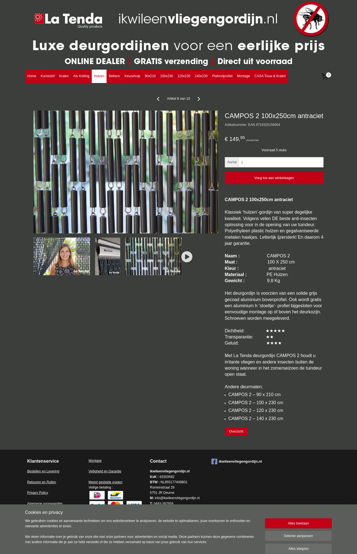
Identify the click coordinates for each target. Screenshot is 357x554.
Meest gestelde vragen (105, 482)
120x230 (183, 76)
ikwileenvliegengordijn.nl (236, 461)
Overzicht (236, 431)
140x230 (201, 76)
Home (31, 76)
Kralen (64, 76)
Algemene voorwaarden (45, 504)
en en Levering (48, 471)
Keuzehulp (132, 76)
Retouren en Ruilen (41, 482)
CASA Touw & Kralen (270, 76)
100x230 (166, 76)
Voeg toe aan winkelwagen (274, 178)
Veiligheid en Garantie (105, 471)
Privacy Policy (37, 493)
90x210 (150, 76)
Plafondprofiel (222, 76)
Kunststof (48, 76)
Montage (243, 76)
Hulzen (99, 76)
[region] (141, 535)
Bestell (32, 471)
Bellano (114, 76)
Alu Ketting (81, 76)
